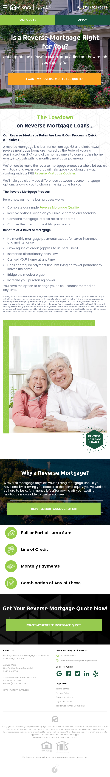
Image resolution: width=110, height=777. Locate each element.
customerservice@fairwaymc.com (79, 660)
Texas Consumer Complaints (70, 705)
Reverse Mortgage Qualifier (55, 173)
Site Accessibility (64, 697)
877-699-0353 (68, 655)
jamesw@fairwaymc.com (16, 689)
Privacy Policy (63, 693)
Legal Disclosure (64, 701)
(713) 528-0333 (95, 7)
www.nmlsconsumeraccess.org (71, 757)
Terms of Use (62, 688)
